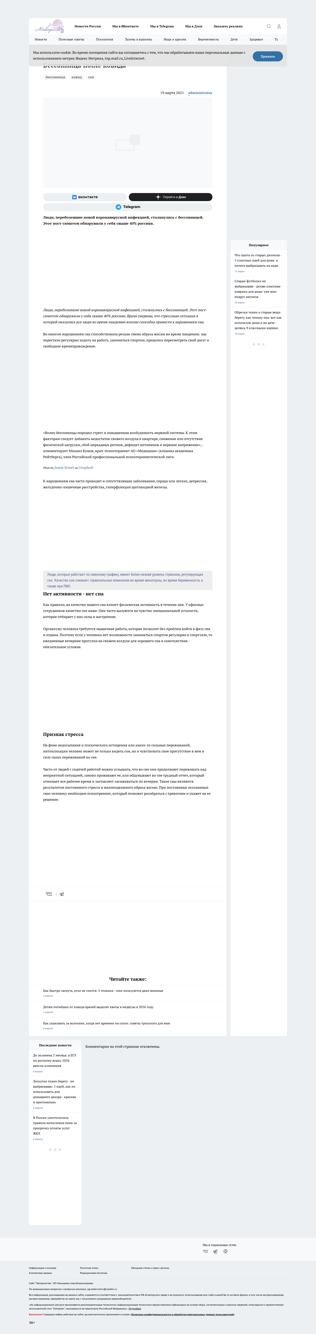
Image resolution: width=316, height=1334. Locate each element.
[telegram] (63, 894)
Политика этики (89, 1267)
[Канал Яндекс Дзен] (170, 197)
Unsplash (85, 467)
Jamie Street (64, 467)
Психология (104, 39)
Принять (268, 56)
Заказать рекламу (228, 26)
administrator (200, 92)
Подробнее (135, 1308)
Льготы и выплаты (138, 39)
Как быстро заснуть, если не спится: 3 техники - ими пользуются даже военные (127, 993)
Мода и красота (175, 39)
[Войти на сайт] (279, 26)
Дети (234, 39)
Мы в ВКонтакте (125, 26)
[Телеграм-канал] (127, 207)
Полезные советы (71, 39)
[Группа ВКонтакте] (85, 197)
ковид (77, 77)
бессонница (55, 77)
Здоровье (256, 39)
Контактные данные (40, 1272)
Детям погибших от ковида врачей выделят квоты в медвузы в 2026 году (127, 1010)
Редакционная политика (93, 1272)
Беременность (208, 39)
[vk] (49, 894)
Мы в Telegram (162, 26)
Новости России (88, 26)
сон (91, 77)
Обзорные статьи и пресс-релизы (150, 1267)
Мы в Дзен (193, 26)
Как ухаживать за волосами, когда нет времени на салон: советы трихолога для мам (127, 1026)
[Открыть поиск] (269, 26)
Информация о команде (42, 1267)
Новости (41, 39)
